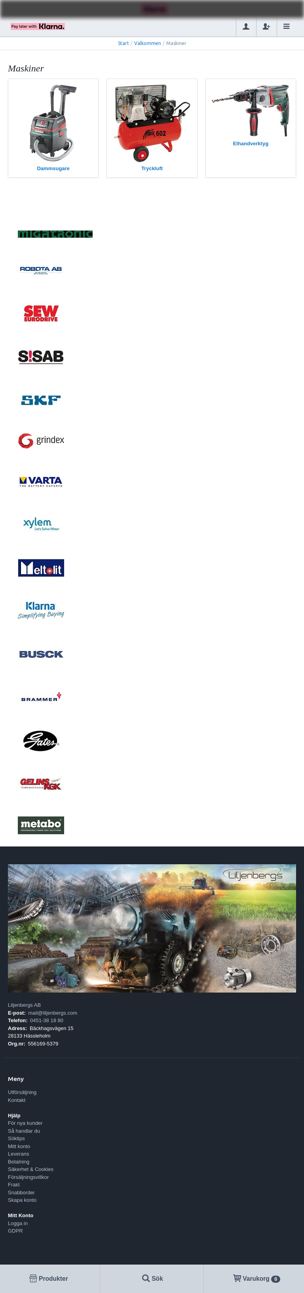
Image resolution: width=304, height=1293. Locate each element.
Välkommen (147, 43)
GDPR (15, 1231)
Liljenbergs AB (24, 1005)
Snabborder (21, 1192)
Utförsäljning (22, 1092)
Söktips (16, 1138)
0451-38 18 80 (46, 1020)
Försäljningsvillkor (28, 1177)
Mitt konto (19, 1146)
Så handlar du (24, 1131)
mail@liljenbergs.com (52, 1013)
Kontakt (16, 1100)
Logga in (18, 1223)
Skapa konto (22, 1200)
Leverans (18, 1154)
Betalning (18, 1162)
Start (123, 43)
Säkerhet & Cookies (30, 1169)
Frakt (14, 1185)
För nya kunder (25, 1123)
